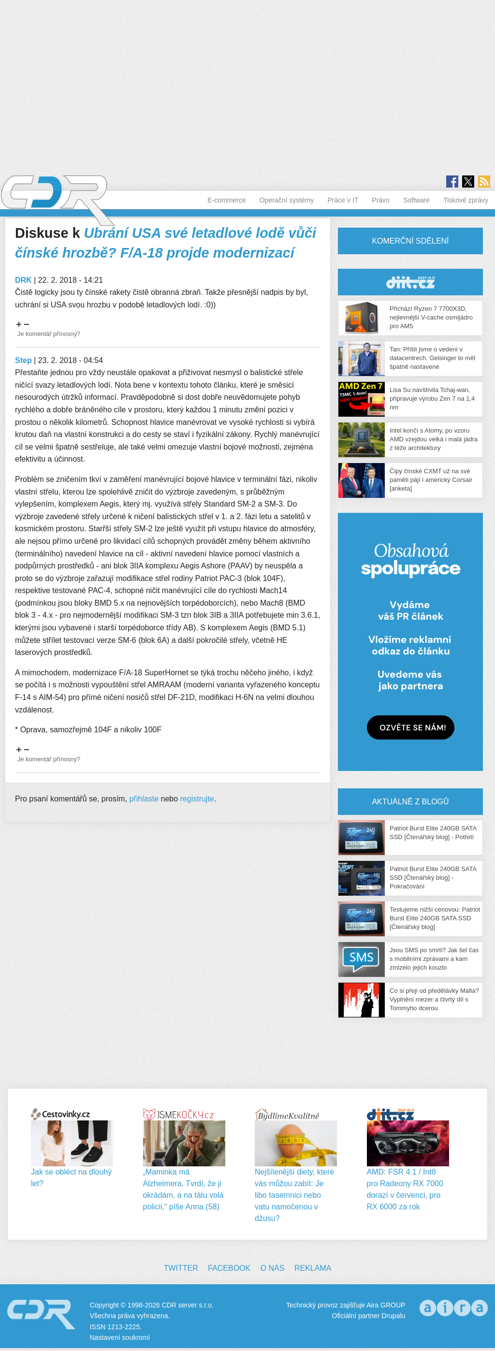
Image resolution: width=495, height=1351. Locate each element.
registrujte (197, 799)
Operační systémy (287, 200)
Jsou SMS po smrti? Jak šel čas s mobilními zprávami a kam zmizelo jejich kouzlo (434, 958)
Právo (381, 200)
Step (23, 360)
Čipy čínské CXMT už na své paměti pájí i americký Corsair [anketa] (431, 479)
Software (416, 200)
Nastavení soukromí (120, 1337)
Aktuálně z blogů (410, 802)
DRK (23, 280)
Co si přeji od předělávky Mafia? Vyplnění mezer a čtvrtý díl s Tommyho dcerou (434, 999)
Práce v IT (343, 200)
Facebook (229, 1268)
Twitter (181, 1268)
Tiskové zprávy (465, 200)
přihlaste (144, 799)
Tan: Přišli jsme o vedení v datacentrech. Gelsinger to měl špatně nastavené (432, 358)
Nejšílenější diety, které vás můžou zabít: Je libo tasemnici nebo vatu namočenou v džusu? (294, 1195)
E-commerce (226, 200)
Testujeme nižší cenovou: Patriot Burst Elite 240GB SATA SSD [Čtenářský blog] (435, 918)
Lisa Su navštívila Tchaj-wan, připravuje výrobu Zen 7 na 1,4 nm (432, 398)
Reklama (312, 1268)
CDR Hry (410, 282)
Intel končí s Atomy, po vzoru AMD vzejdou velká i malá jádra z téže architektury (434, 439)
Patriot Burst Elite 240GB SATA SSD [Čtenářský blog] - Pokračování (433, 877)
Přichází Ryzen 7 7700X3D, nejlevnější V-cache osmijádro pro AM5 (431, 317)
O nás (273, 1268)
